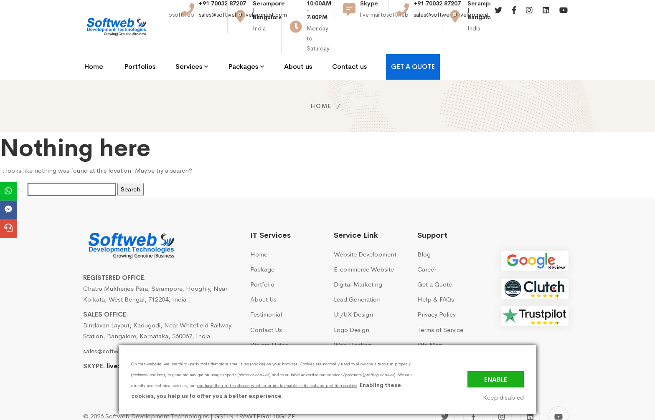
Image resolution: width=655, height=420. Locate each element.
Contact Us (266, 307)
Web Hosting (352, 322)
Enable (495, 379)
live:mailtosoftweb (137, 344)
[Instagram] (529, 16)
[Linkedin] (545, 16)
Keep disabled (503, 397)
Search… (13, 167)
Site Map (430, 322)
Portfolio (262, 262)
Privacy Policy (436, 292)
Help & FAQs (435, 277)
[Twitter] (498, 16)
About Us (263, 277)
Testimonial (266, 292)
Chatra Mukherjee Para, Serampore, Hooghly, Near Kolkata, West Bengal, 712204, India (155, 271)
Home (321, 83)
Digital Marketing (358, 262)
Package (262, 247)
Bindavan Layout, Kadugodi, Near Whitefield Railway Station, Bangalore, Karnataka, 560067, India (157, 308)
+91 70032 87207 (222, 9)
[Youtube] (563, 16)
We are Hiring (269, 322)
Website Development (365, 232)
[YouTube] (558, 394)
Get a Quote (434, 262)
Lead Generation (357, 277)
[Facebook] (514, 16)
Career (426, 247)
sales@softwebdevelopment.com (243, 20)
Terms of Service (440, 307)
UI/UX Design (353, 292)
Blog (424, 232)
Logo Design (351, 307)
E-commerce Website (364, 247)
